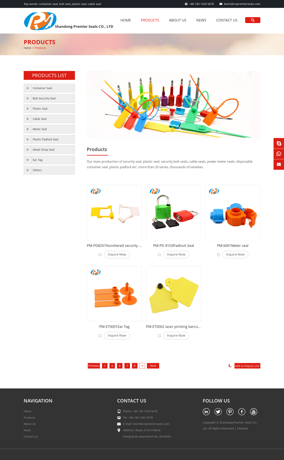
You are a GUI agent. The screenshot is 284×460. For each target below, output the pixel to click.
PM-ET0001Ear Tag (114, 326)
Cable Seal (40, 119)
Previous (94, 366)
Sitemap (242, 428)
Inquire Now (117, 254)
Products (150, 20)
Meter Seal (40, 129)
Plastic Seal (40, 108)
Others (37, 170)
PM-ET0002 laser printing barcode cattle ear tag (185, 326)
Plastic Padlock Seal (45, 139)
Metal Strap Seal (43, 149)
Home (126, 20)
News (201, 20)
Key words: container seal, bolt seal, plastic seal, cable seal (62, 4)
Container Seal (42, 88)
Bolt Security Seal (44, 98)
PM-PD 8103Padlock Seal (173, 245)
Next (153, 366)
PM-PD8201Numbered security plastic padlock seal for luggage (139, 245)
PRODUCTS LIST (49, 75)
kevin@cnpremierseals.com (242, 4)
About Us (177, 20)
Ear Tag (37, 160)
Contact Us (226, 20)
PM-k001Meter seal (232, 245)
